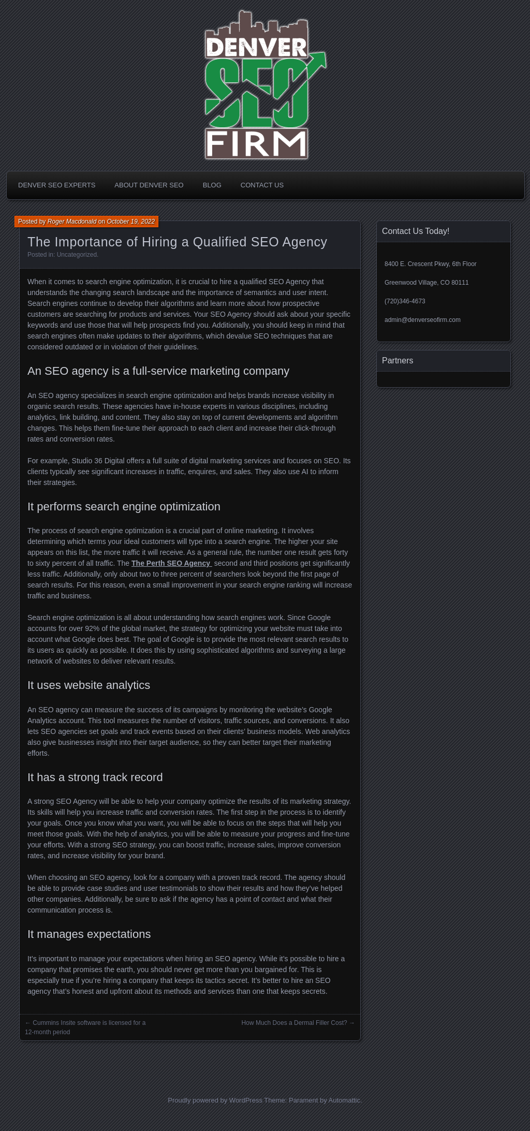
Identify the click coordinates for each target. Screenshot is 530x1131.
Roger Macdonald (72, 221)
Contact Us (262, 185)
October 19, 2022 (131, 221)
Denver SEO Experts (56, 185)
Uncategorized (77, 254)
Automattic (344, 1100)
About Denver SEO (148, 185)
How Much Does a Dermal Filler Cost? (294, 1022)
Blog (212, 185)
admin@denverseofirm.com (423, 320)
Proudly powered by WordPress (215, 1100)
